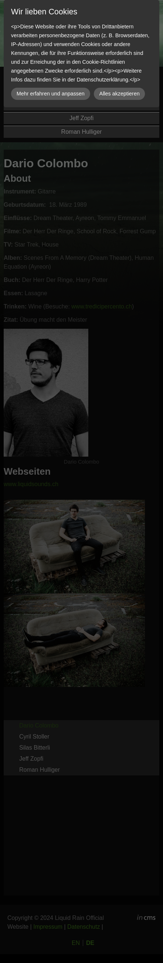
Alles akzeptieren (119, 94)
